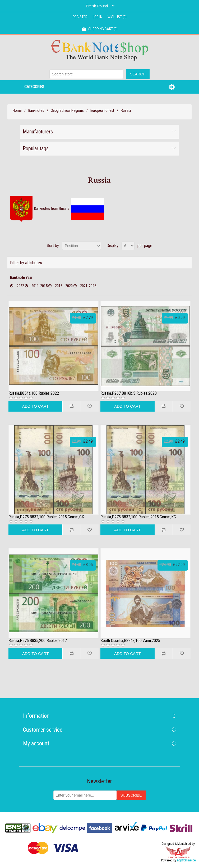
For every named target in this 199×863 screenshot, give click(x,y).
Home (17, 110)
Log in (97, 17)
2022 (20, 285)
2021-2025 (88, 285)
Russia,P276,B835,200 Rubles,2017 (37, 640)
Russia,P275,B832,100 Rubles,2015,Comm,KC (138, 517)
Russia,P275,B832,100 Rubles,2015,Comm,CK (46, 517)
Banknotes (36, 110)
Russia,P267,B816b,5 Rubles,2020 (128, 393)
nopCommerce (186, 860)
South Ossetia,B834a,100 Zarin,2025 (130, 640)
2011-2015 (39, 285)
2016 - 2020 (64, 285)
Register (80, 17)
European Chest (102, 110)
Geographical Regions (67, 110)
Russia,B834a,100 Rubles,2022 (33, 393)
